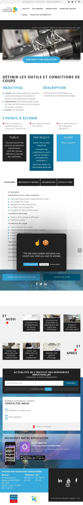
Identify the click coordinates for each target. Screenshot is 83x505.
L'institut (26, 8)
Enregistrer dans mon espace (21, 277)
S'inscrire (71, 383)
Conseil (25, 15)
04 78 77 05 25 (40, 479)
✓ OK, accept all (30, 264)
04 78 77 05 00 (29, 479)
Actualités (28, 2)
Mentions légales (69, 498)
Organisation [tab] (48, 182)
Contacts (40, 2)
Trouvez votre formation (40, 15)
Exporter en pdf (62, 277)
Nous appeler (13, 417)
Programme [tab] (9, 182)
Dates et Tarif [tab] (66, 182)
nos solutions (43, 28)
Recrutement (53, 2)
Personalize (44, 264)
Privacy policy (55, 264)
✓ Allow (48, 389)
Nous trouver (41, 426)
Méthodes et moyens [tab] (28, 182)
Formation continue (68, 8)
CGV (78, 498)
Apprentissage (51, 8)
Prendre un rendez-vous (18, 410)
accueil (34, 28)
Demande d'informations (41, 59)
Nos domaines (37, 8)
